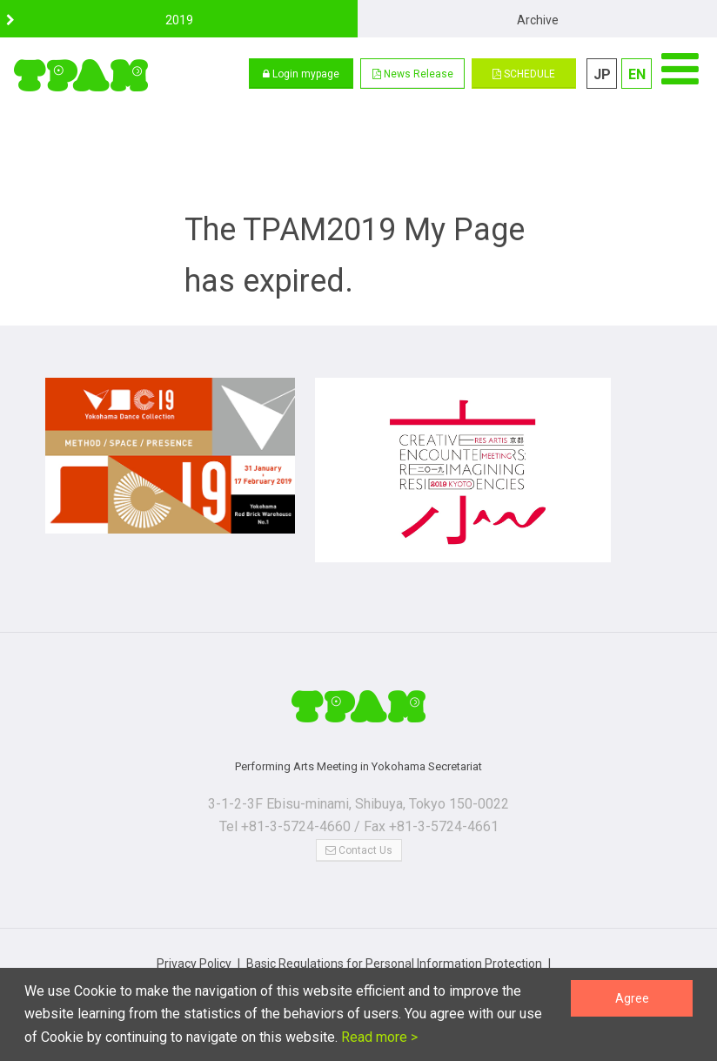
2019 (179, 20)
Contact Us (358, 825)
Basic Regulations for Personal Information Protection (394, 938)
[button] (412, 73)
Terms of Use (531, 956)
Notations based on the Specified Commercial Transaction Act (309, 956)
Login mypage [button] (301, 74)
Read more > (378, 1037)
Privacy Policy (194, 938)
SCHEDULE (524, 74)
